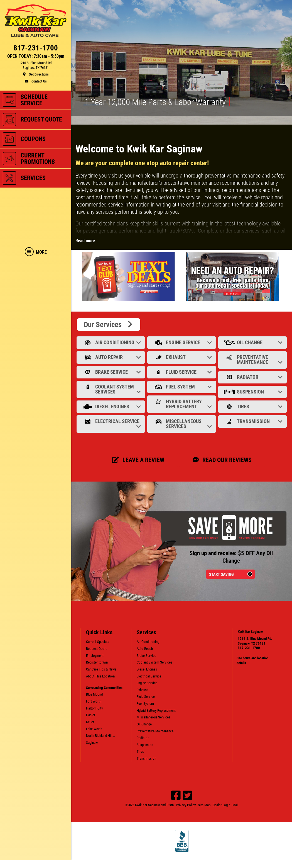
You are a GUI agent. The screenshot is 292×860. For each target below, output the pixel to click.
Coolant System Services (111, 389)
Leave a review (138, 459)
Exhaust (182, 357)
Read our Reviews (222, 459)
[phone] (35, 49)
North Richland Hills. (100, 735)
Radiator (253, 377)
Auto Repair (111, 357)
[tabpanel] (130, 276)
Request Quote (96, 649)
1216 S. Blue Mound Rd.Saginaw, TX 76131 (255, 641)
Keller (90, 722)
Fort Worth (93, 701)
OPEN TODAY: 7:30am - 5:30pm (35, 56)
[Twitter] (187, 795)
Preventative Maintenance (253, 359)
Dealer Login (221, 805)
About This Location (100, 676)
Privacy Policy (186, 805)
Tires (253, 406)
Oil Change (253, 342)
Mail (235, 805)
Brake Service (111, 372)
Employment (95, 655)
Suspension (253, 392)
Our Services (109, 324)
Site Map (204, 805)
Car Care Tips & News (101, 669)
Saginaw (92, 742)
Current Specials (97, 642)
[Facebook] (176, 795)
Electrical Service (111, 423)
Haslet (90, 715)
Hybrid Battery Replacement (182, 404)
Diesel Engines (111, 406)
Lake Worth (94, 729)
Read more (85, 240)
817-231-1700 (249, 648)
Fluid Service (182, 372)
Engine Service (182, 342)
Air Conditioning (111, 342)
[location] (35, 69)
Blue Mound (94, 694)
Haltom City (94, 708)
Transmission (253, 421)
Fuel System (182, 387)
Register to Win (97, 662)
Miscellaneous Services (182, 423)
